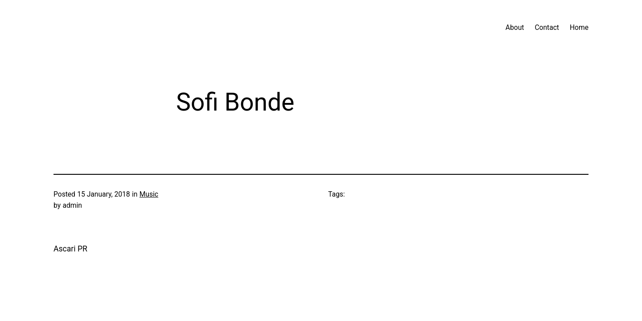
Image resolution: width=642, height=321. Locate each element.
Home (579, 28)
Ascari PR (70, 248)
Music (149, 194)
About (515, 28)
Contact (547, 28)
